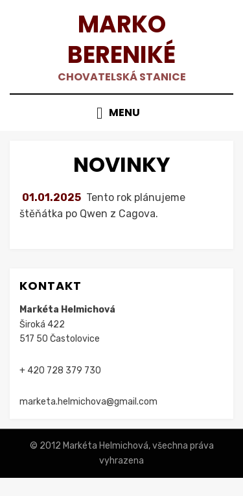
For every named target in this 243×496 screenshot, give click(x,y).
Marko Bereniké (121, 39)
